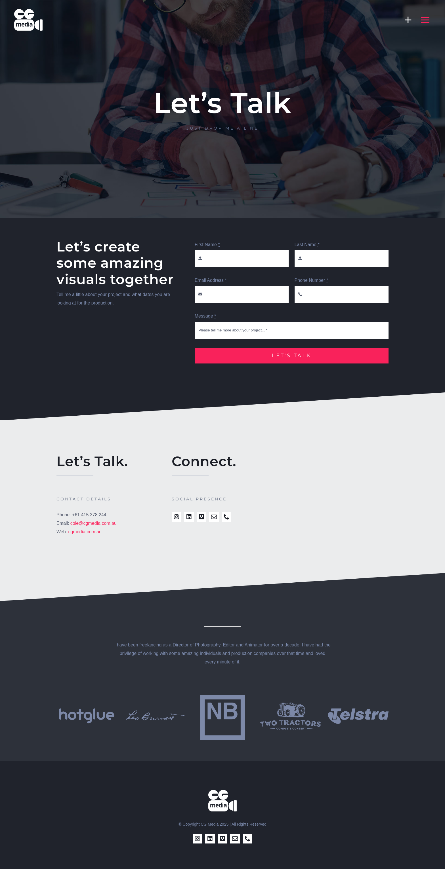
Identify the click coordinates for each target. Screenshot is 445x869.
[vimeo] (201, 517)
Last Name (307, 244)
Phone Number (311, 280)
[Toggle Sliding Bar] (405, 19)
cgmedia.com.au (84, 531)
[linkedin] (189, 517)
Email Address (211, 280)
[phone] (226, 517)
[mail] (214, 517)
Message (205, 316)
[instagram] (176, 517)
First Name (207, 244)
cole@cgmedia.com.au (93, 523)
